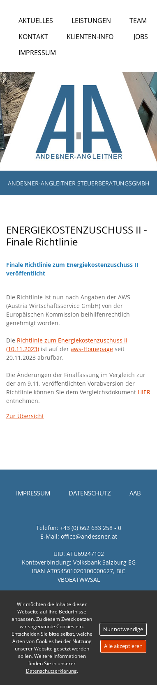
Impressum (37, 52)
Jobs (141, 36)
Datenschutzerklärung (51, 670)
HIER (144, 392)
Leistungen (91, 20)
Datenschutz (90, 493)
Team (138, 20)
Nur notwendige (123, 629)
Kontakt (33, 36)
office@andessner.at (89, 536)
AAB (135, 493)
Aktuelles (35, 20)
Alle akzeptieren (123, 646)
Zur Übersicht (25, 416)
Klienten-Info (90, 36)
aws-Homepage (92, 349)
